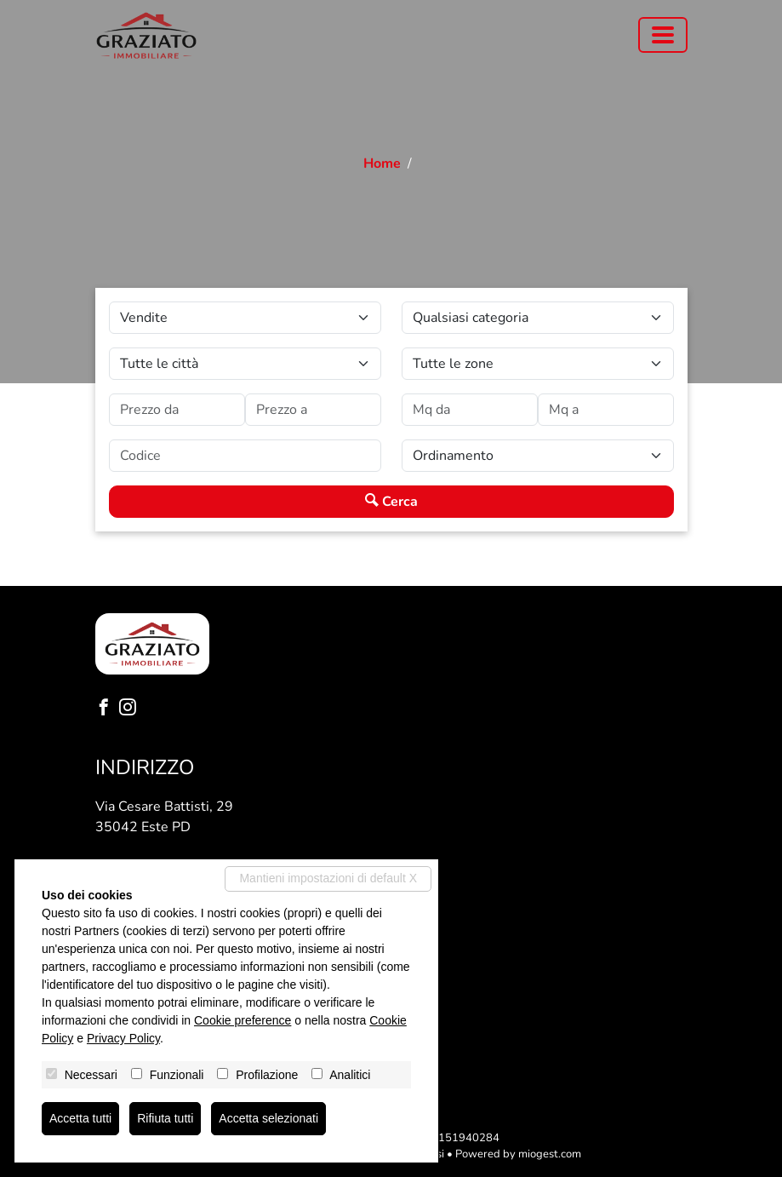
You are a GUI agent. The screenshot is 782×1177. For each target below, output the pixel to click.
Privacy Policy (123, 1038)
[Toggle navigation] (663, 35)
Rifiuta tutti (165, 1118)
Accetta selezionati (268, 1118)
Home (382, 163)
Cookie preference (242, 1020)
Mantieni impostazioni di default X (328, 878)
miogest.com (549, 1154)
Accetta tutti (80, 1118)
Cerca (391, 501)
